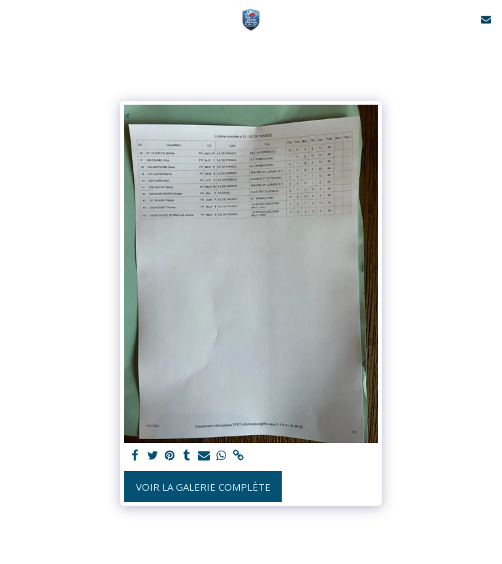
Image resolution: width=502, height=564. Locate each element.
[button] (14, 18)
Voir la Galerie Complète (203, 486)
